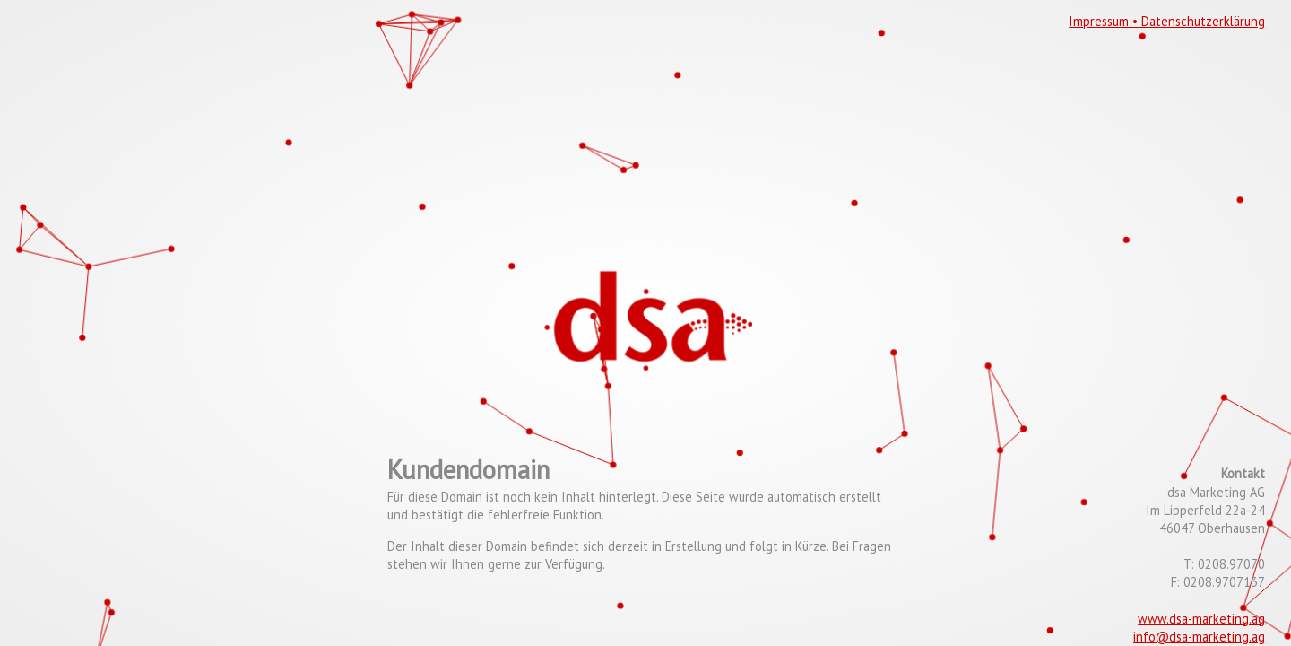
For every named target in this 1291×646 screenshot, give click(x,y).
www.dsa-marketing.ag (1201, 618)
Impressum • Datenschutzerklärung (1167, 21)
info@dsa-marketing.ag (1199, 636)
